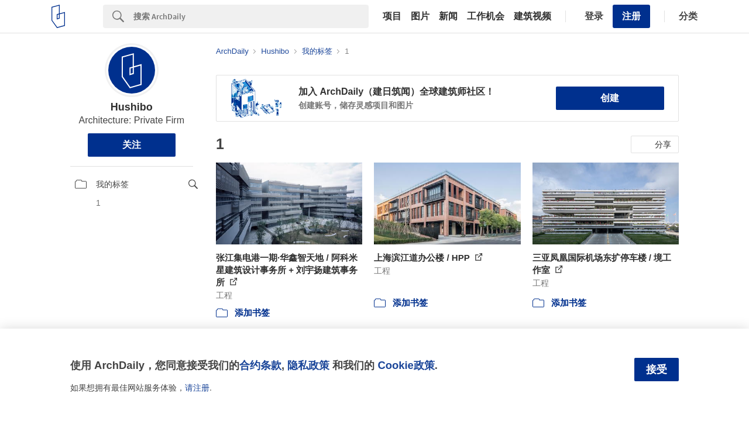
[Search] (251, 16)
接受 (656, 369)
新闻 (448, 16)
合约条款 (260, 365)
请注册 (197, 387)
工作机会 (485, 16)
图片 (420, 16)
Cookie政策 (405, 365)
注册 (631, 16)
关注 (131, 145)
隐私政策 (308, 365)
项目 (392, 16)
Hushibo (132, 107)
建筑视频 (532, 16)
